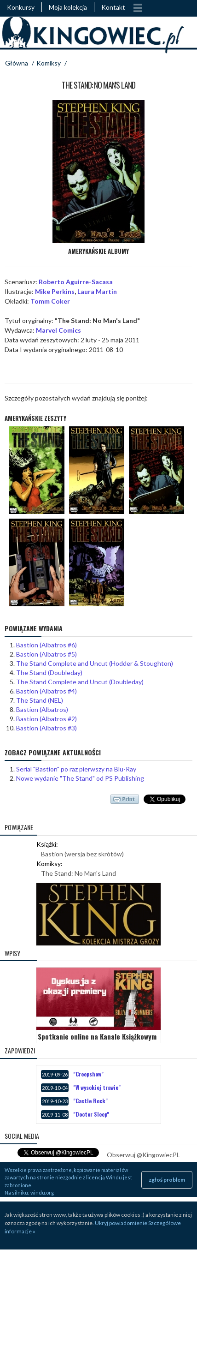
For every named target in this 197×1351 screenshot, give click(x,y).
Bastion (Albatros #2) (46, 719)
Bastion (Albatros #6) (46, 645)
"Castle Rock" (90, 1101)
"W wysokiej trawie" (97, 1087)
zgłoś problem (167, 1179)
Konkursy (21, 7)
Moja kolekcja (68, 7)
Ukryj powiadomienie (121, 1222)
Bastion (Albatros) (42, 709)
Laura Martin (97, 291)
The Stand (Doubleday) (49, 672)
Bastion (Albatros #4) (46, 691)
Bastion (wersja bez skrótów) (82, 854)
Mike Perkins (55, 291)
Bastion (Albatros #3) (46, 728)
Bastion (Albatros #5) (46, 654)
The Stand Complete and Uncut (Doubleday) (80, 682)
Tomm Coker (50, 301)
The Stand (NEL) (39, 700)
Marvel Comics (58, 330)
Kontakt (113, 7)
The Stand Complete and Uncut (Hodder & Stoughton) (94, 663)
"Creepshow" (88, 1074)
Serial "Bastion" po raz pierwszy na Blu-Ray (76, 769)
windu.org (42, 1193)
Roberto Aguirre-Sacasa (76, 282)
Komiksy (48, 63)
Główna (16, 63)
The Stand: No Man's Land (78, 873)
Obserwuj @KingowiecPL (143, 1155)
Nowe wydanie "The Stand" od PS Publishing (80, 778)
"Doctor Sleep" (91, 1114)
